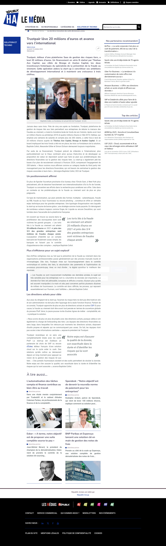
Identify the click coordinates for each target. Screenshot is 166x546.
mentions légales (50, 533)
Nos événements (107, 513)
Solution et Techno (38, 31)
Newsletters (89, 513)
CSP (92, 305)
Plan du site (31, 533)
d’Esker (30, 346)
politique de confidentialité (76, 533)
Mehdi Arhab (31, 47)
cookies (98, 533)
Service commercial (47, 513)
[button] (33, 26)
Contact (29, 513)
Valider (122, 182)
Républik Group (83, 495)
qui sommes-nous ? (70, 513)
